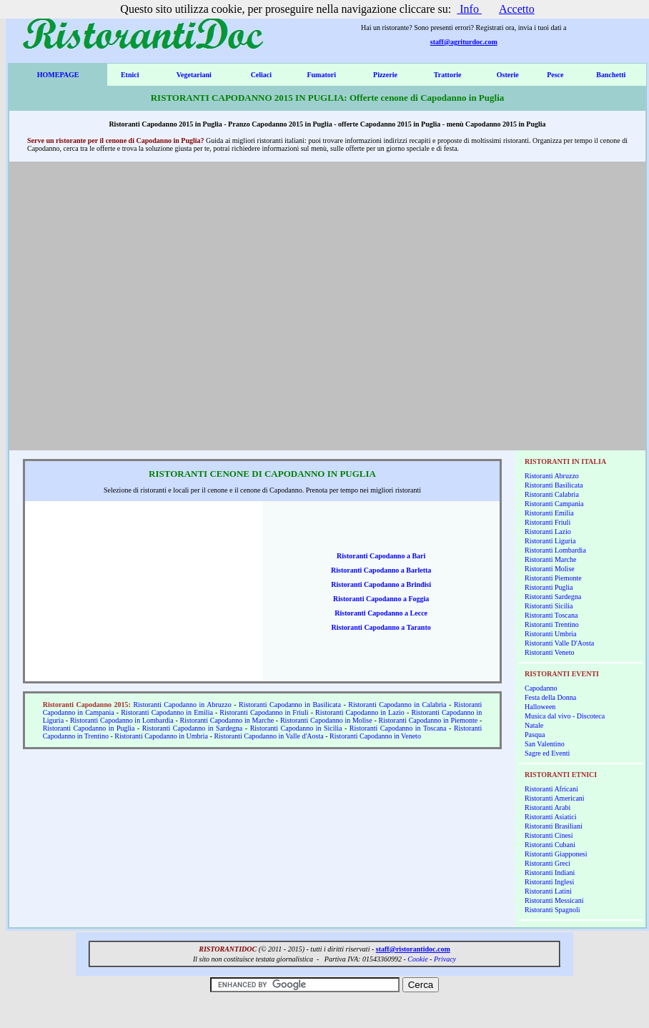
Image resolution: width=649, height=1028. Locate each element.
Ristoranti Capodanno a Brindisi (381, 584)
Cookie (417, 959)
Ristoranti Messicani (554, 900)
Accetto (517, 9)
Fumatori (321, 75)
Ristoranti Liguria (550, 541)
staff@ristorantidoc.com (413, 949)
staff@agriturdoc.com (463, 42)
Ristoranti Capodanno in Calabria (397, 704)
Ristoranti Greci (547, 863)
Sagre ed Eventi (547, 753)
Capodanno (541, 688)
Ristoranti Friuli (547, 522)
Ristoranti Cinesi (549, 835)
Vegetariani (194, 75)
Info (469, 9)
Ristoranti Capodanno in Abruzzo (182, 704)
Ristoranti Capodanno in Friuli (263, 712)
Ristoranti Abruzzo (552, 476)
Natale (534, 725)
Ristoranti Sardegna (553, 597)
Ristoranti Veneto (550, 652)
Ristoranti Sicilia (549, 606)
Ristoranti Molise (550, 569)
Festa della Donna (550, 697)
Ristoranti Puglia (549, 587)
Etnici (130, 75)
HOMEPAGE (58, 75)
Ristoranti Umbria (551, 634)
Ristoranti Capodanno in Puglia (89, 728)
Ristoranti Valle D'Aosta (559, 643)
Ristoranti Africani (551, 789)
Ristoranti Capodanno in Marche (227, 720)
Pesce (555, 75)
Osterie (508, 75)
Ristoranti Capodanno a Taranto (381, 627)
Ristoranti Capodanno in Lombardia (122, 720)
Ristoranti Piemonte (553, 578)
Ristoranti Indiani (550, 872)
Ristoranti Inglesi (549, 882)
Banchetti (610, 75)
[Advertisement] (137, 306)
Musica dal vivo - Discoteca (565, 716)
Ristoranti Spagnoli (552, 910)
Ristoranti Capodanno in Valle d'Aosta (268, 736)
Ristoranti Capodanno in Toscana (398, 728)
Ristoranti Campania (554, 504)
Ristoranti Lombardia (555, 550)
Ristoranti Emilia (549, 513)
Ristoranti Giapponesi (556, 854)
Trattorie (448, 75)
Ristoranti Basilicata (554, 485)
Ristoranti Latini (548, 891)
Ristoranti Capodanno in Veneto (375, 736)
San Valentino (545, 744)
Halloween (540, 707)
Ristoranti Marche (550, 559)
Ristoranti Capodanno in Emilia (167, 712)
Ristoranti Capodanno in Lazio (360, 712)
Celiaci (261, 75)
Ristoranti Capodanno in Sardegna (192, 728)
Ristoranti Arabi (547, 807)
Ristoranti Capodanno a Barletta (381, 570)
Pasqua (535, 734)
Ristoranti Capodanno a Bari (381, 556)
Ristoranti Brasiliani (554, 826)
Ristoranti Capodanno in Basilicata (290, 704)
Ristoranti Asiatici (551, 817)
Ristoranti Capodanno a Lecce (381, 613)
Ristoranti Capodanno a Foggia (381, 599)
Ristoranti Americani (555, 798)
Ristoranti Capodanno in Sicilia (296, 728)
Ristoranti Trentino (552, 624)
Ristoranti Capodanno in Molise (326, 720)
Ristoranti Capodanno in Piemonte (428, 720)
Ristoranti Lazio (548, 531)
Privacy (445, 959)
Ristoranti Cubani (550, 845)
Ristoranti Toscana (551, 615)
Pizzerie (385, 75)
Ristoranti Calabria (552, 494)
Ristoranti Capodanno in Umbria (161, 736)
